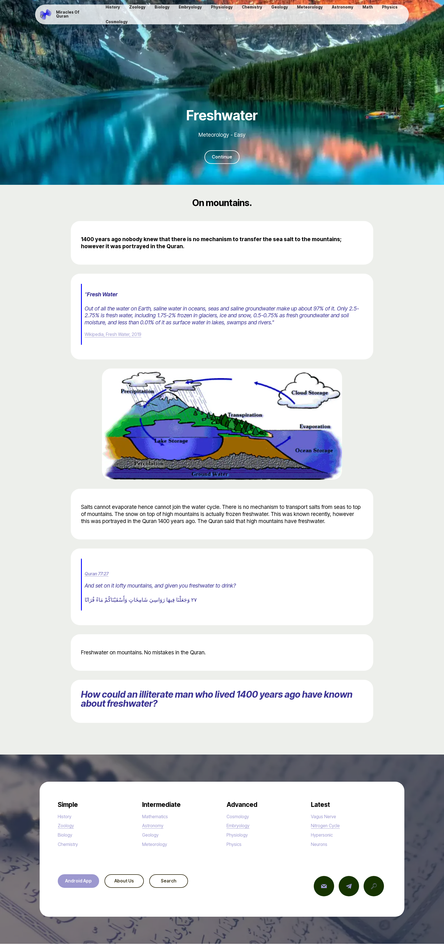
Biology (66, 835)
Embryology (241, 826)
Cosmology (240, 817)
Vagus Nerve (326, 817)
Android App (81, 882)
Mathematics (158, 817)
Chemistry (70, 845)
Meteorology (157, 845)
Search (182, 882)
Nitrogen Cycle (328, 826)
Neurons (321, 845)
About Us (132, 882)
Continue (222, 157)
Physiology (240, 835)
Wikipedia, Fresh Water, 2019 (119, 335)
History (66, 817)
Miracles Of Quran (74, 15)
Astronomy (155, 826)
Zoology (68, 826)
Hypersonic (324, 835)
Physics (236, 845)
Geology (152, 835)
